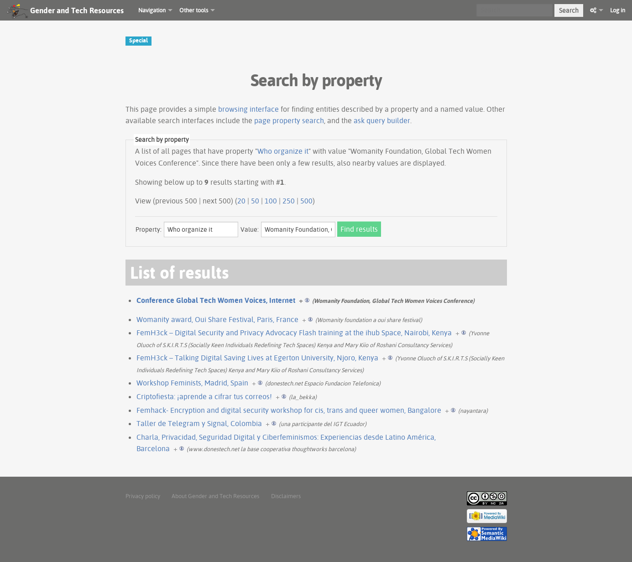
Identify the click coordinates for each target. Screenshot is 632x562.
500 (306, 200)
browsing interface (248, 109)
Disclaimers (286, 496)
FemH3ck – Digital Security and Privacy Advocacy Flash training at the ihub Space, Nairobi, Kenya (294, 332)
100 (271, 200)
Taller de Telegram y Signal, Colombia (199, 423)
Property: (149, 229)
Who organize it (282, 151)
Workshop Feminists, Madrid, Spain (192, 382)
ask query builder (382, 120)
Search (569, 10)
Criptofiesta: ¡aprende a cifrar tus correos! (204, 396)
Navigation (152, 10)
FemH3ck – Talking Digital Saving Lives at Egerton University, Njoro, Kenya (257, 357)
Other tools (193, 10)
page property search (289, 120)
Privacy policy (142, 496)
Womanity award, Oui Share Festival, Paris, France (217, 319)
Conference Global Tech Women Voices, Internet (215, 300)
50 (255, 200)
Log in (617, 10)
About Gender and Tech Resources (215, 496)
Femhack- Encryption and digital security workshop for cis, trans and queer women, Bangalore (288, 410)
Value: (249, 229)
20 (241, 200)
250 (288, 200)
